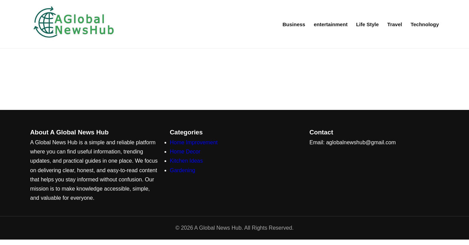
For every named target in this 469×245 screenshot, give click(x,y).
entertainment (330, 24)
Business (293, 24)
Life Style (367, 24)
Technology (424, 24)
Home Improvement (194, 142)
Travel (394, 24)
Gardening (183, 170)
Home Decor (185, 151)
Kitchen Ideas (186, 161)
